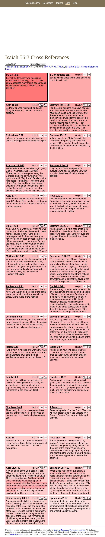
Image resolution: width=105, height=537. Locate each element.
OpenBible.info (32, 3)
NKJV (61, 67)
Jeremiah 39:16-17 (60, 316)
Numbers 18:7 (57, 377)
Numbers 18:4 (14, 407)
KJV (51, 67)
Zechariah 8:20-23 (60, 256)
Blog (75, 3)
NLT (55, 67)
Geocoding (48, 3)
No (89, 75)
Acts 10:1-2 (56, 195)
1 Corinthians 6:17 (60, 74)
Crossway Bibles (14, 534)
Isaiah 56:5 (12, 347)
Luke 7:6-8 (12, 226)
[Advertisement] (52, 30)
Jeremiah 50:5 (14, 316)
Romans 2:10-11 (59, 165)
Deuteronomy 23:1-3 (17, 498)
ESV (77, 67)
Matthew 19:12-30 (60, 105)
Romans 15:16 (58, 135)
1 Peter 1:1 (56, 407)
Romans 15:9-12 (15, 165)
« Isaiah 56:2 (11, 67)
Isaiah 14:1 (12, 377)
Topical (59, 3)
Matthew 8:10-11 (15, 256)
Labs (67, 3)
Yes (85, 75)
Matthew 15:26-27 (60, 226)
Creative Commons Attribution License (69, 530)
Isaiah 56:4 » (26, 67)
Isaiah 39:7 (56, 347)
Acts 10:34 (12, 105)
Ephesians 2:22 (14, 135)
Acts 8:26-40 (13, 467)
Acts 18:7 (11, 437)
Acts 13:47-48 (57, 437)
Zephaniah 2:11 (14, 286)
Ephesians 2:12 (58, 498)
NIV (45, 67)
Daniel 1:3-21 (57, 286)
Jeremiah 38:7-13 (59, 467)
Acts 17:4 (11, 195)
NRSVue (69, 67)
